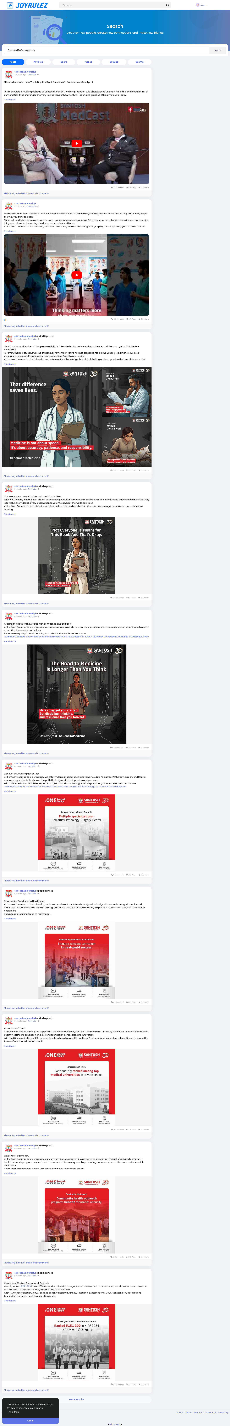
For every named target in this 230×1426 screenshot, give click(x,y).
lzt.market (115, 1424)
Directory (223, 1412)
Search (217, 50)
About (180, 1412)
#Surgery (100, 786)
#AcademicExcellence (116, 636)
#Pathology (88, 786)
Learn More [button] (13, 1412)
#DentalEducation (116, 786)
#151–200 (26, 1286)
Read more (10, 99)
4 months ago (20, 74)
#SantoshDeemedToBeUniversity (22, 636)
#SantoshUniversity (52, 636)
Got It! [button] (30, 1421)
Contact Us (210, 1412)
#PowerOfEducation (92, 636)
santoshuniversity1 (25, 71)
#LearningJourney (139, 636)
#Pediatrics (75, 786)
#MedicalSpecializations (54, 786)
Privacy (198, 1412)
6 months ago (20, 339)
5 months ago (20, 206)
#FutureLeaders (72, 636)
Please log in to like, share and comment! (26, 193)
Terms (189, 1412)
